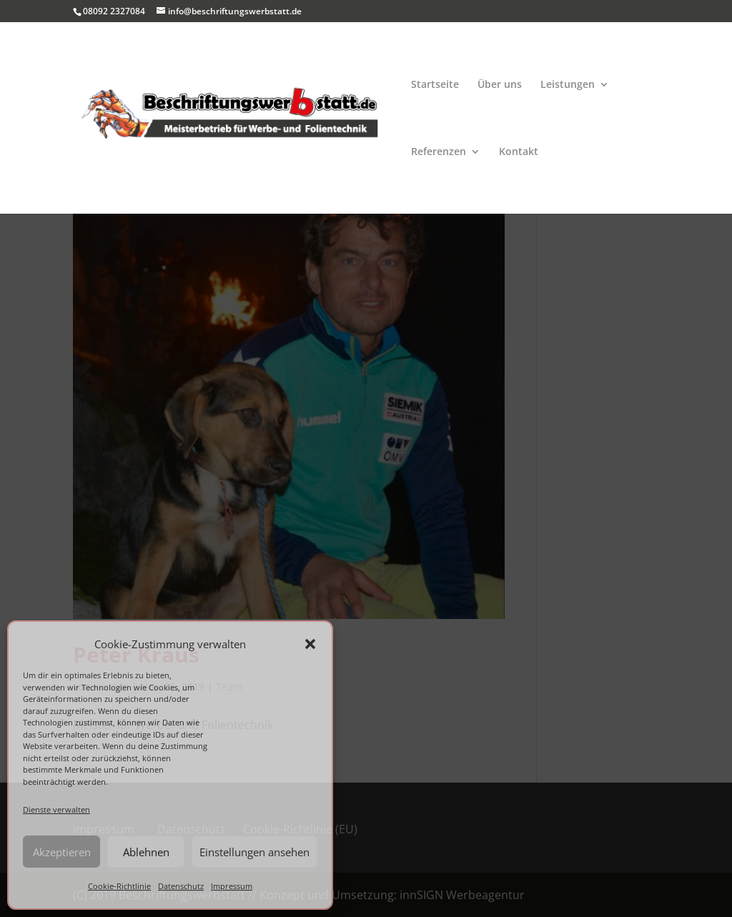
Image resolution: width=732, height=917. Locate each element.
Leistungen (567, 85)
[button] (310, 644)
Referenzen (438, 152)
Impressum (231, 886)
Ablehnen (146, 852)
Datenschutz (181, 886)
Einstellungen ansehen (254, 852)
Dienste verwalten (56, 809)
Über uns (500, 85)
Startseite (435, 85)
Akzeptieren (62, 852)
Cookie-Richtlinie (119, 886)
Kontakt (518, 152)
